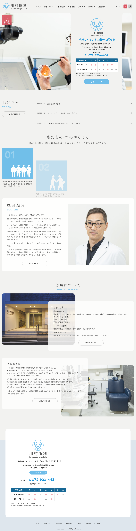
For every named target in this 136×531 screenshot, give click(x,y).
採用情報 (102, 6)
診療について (49, 6)
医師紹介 (61, 6)
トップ (38, 6)
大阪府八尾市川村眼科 (15, 6)
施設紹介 (71, 6)
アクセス (81, 6)
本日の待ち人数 (7, 22)
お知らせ (91, 6)
